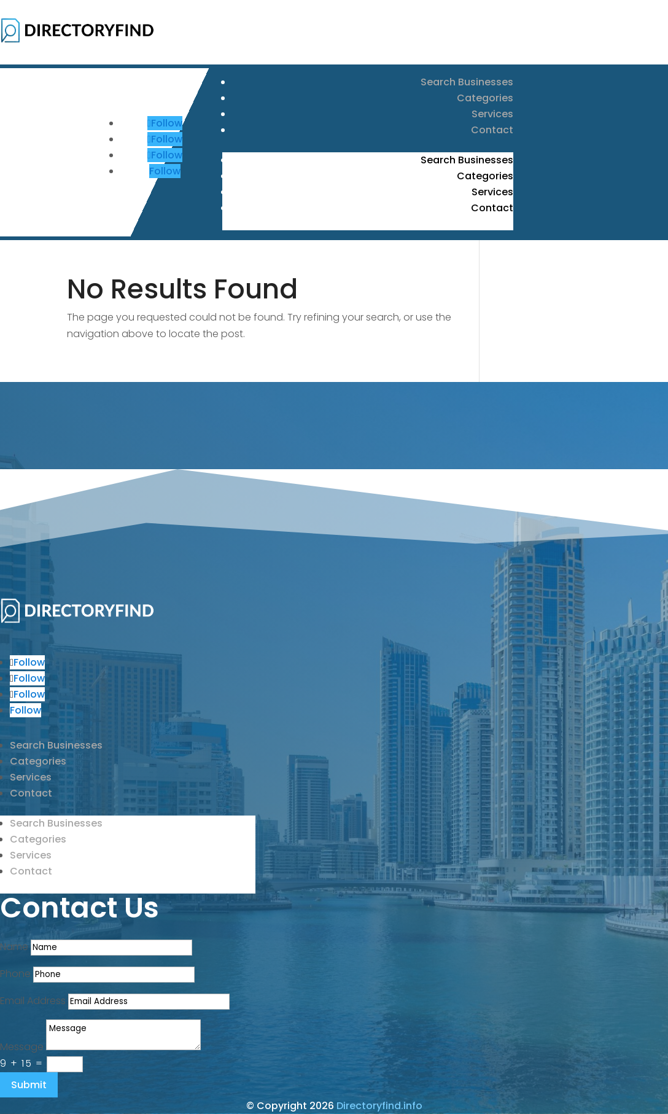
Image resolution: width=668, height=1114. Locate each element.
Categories (485, 98)
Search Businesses (467, 82)
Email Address (33, 1001)
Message (22, 1047)
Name (14, 947)
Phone (15, 974)
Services (492, 114)
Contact (492, 130)
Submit (29, 1085)
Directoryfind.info (379, 1106)
